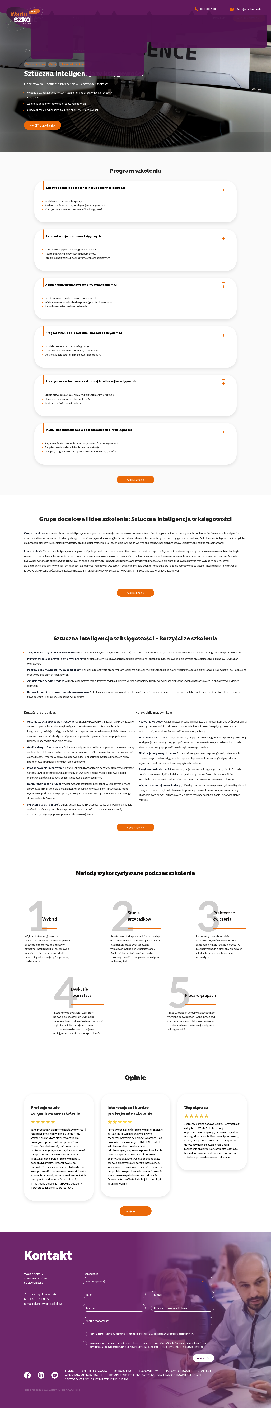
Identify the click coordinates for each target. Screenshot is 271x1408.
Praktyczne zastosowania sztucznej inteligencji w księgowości (135, 381)
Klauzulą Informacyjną (141, 1346)
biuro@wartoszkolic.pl (48, 1303)
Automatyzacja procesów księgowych (135, 236)
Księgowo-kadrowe (35, 64)
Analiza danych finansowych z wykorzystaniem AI (135, 285)
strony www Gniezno (70, 1389)
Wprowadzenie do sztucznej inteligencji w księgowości (135, 188)
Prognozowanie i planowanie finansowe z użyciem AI (135, 333)
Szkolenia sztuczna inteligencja (46, 50)
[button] (39, 18)
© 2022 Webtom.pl (50, 1389)
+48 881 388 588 (41, 1299)
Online (52, 64)
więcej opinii (135, 1211)
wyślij (203, 1358)
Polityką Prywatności (170, 1346)
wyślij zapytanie (42, 125)
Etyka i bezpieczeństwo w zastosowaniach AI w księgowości (135, 430)
